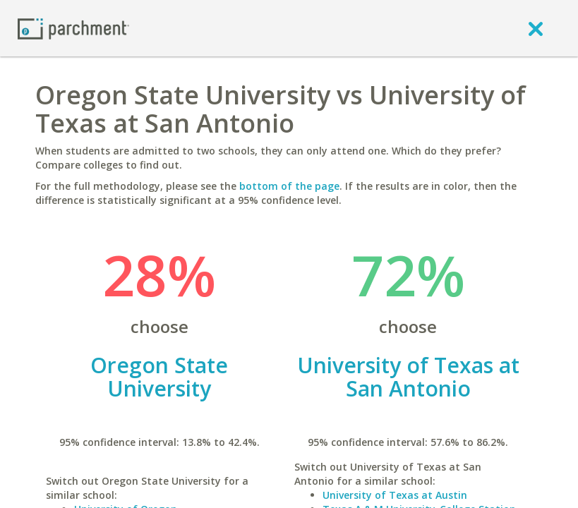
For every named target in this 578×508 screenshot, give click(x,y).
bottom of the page (289, 186)
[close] (536, 28)
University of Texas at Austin (395, 495)
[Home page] (73, 28)
